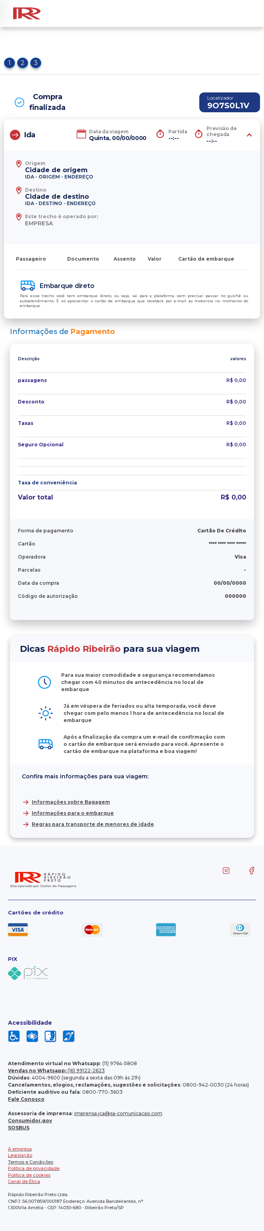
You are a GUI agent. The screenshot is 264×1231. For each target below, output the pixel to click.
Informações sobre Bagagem (71, 802)
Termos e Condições (30, 1162)
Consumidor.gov (30, 1120)
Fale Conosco (26, 1099)
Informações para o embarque (73, 813)
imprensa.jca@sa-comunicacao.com (118, 1113)
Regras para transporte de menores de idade (93, 824)
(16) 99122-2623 (56, 1071)
